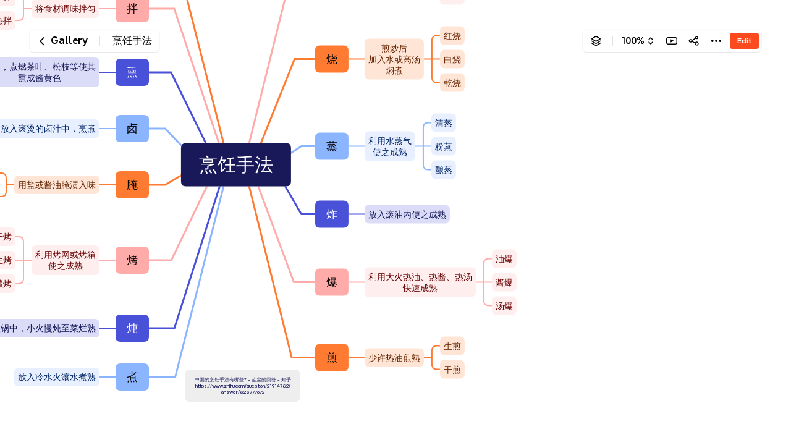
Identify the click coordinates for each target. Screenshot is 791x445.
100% (633, 40)
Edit (744, 40)
